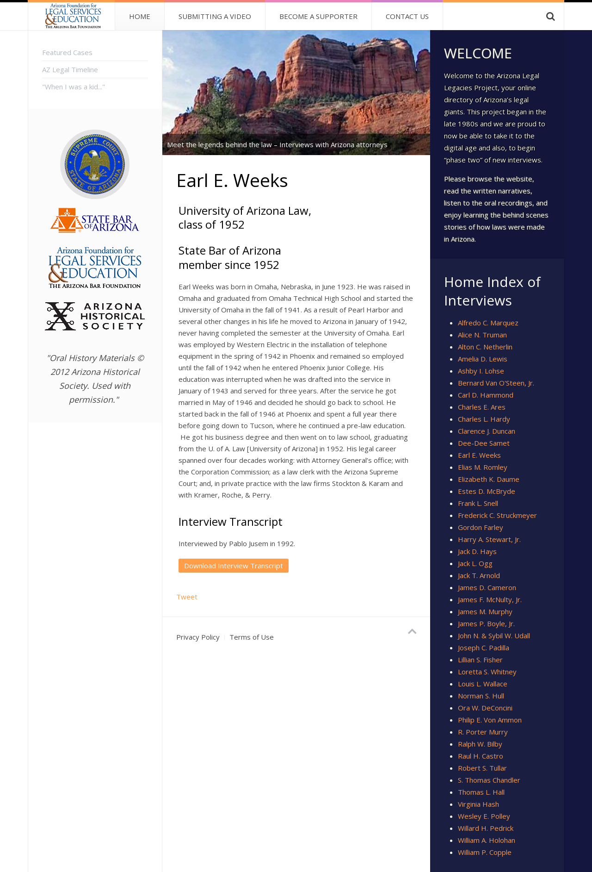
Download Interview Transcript (233, 565)
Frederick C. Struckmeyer (497, 515)
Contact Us (407, 16)
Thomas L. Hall (481, 792)
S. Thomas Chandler (489, 780)
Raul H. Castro (480, 755)
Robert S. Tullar (482, 767)
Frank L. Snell (478, 503)
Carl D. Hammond (485, 394)
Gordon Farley (480, 527)
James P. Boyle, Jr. (486, 623)
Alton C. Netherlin (485, 346)
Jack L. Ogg (475, 563)
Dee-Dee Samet (484, 443)
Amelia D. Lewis (482, 358)
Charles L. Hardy (484, 419)
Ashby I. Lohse (481, 370)
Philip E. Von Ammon (490, 719)
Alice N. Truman (482, 334)
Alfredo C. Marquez (488, 322)
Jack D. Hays (477, 551)
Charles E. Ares (482, 406)
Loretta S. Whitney (487, 671)
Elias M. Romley (482, 467)
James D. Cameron (487, 587)
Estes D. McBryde (486, 491)
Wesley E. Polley (484, 816)
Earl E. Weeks (479, 455)
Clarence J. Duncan (486, 431)
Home (139, 16)
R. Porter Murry (483, 731)
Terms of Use (251, 637)
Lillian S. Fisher (480, 659)
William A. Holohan (486, 840)
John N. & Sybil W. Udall (494, 635)
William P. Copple (485, 852)
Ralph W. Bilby (480, 743)
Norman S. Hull (481, 695)
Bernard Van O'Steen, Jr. (496, 382)
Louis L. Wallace (482, 683)
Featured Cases (67, 52)
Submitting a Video (215, 16)
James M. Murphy (485, 611)
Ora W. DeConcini (485, 707)
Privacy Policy (198, 637)
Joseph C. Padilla (483, 647)
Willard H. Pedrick (485, 828)
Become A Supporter (318, 16)
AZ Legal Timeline (70, 69)
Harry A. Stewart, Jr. (489, 539)
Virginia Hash (478, 804)
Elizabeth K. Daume (488, 479)
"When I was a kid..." (73, 86)
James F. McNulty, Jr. (490, 599)
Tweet (186, 596)
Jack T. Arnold (479, 575)
